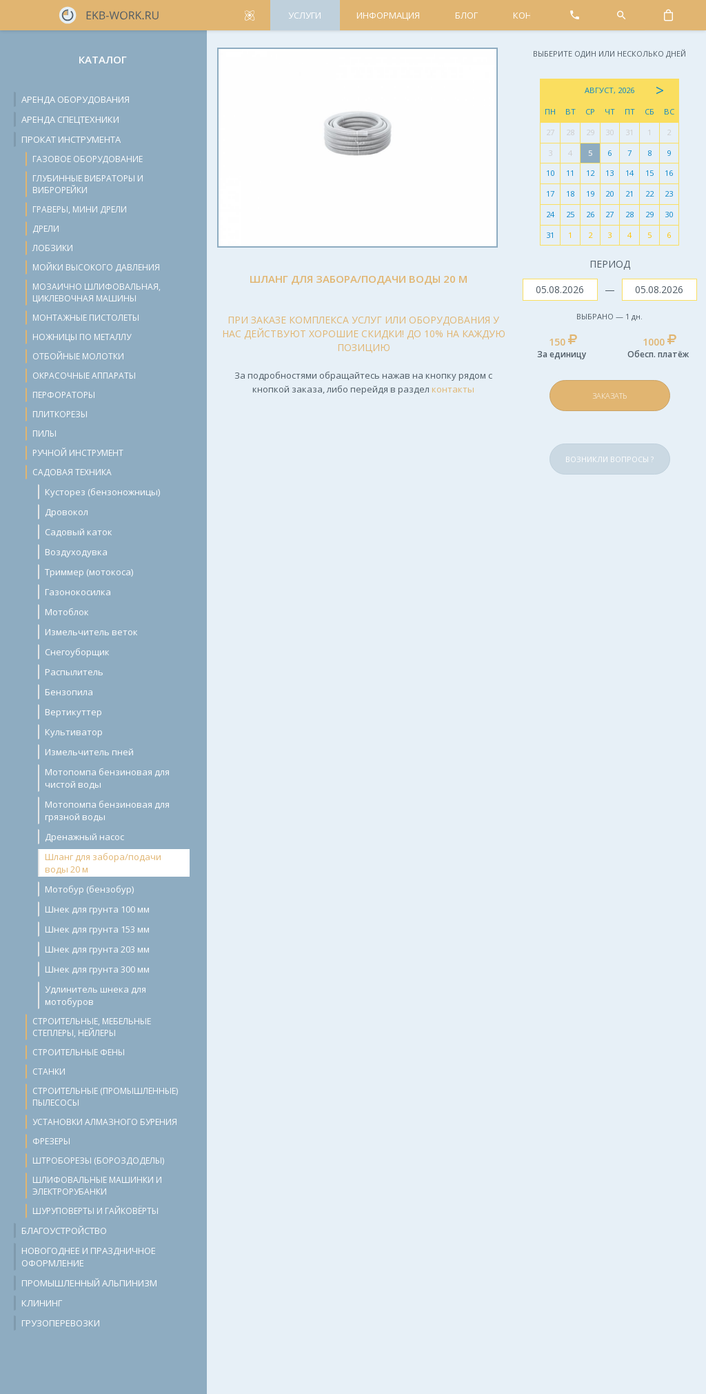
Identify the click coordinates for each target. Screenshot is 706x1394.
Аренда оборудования (75, 99)
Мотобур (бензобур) (89, 889)
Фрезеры (51, 1141)
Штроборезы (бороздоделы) (98, 1160)
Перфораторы (63, 395)
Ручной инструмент (77, 453)
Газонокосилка (78, 592)
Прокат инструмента (71, 139)
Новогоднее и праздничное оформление (88, 1256)
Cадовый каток (78, 532)
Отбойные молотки (78, 356)
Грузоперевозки (60, 1323)
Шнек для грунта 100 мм (97, 909)
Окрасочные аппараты (84, 375)
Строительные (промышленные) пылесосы (105, 1096)
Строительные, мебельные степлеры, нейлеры (91, 1027)
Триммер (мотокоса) (89, 572)
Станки (48, 1071)
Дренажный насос (84, 836)
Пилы (44, 433)
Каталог (103, 59)
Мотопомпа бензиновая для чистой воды (107, 778)
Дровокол (66, 512)
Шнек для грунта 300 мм (97, 969)
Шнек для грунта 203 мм (97, 949)
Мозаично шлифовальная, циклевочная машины (96, 292)
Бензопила (69, 692)
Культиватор (74, 732)
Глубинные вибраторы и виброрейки (87, 184)
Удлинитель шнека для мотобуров (95, 995)
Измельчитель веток (91, 632)
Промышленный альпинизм (89, 1283)
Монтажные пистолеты (85, 317)
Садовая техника (72, 472)
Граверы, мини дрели (79, 209)
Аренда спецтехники (70, 119)
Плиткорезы (60, 414)
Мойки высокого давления (96, 267)
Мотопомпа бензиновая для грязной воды (107, 810)
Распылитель (74, 672)
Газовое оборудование (87, 159)
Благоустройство (64, 1230)
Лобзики (52, 248)
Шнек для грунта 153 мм (97, 929)
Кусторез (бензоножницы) (102, 492)
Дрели (45, 229)
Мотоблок (67, 612)
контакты (453, 389)
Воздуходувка (76, 552)
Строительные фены (78, 1052)
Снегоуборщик (77, 652)
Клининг (41, 1303)
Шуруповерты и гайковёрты (95, 1211)
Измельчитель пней (89, 752)
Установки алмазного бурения (104, 1122)
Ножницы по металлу (81, 337)
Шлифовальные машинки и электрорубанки (97, 1185)
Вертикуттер (73, 712)
